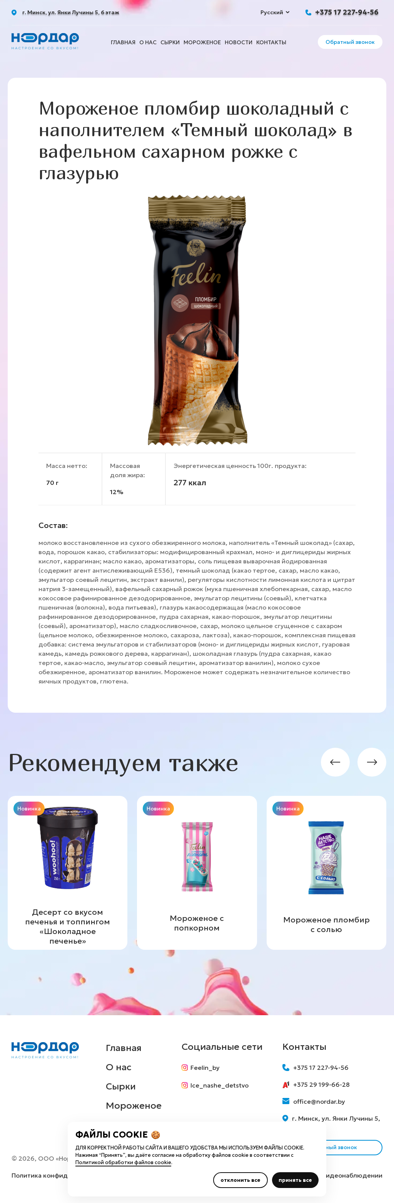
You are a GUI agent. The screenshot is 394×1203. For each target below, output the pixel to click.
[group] (67, 873)
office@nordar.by (313, 1101)
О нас (148, 42)
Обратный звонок (350, 41)
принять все (295, 1180)
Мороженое (202, 42)
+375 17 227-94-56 (347, 12)
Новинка (29, 808)
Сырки (170, 42)
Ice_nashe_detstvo (215, 1085)
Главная (123, 42)
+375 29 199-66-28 (316, 1084)
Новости (238, 42)
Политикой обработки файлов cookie (123, 1162)
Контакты (271, 42)
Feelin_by (201, 1067)
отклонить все (240, 1180)
